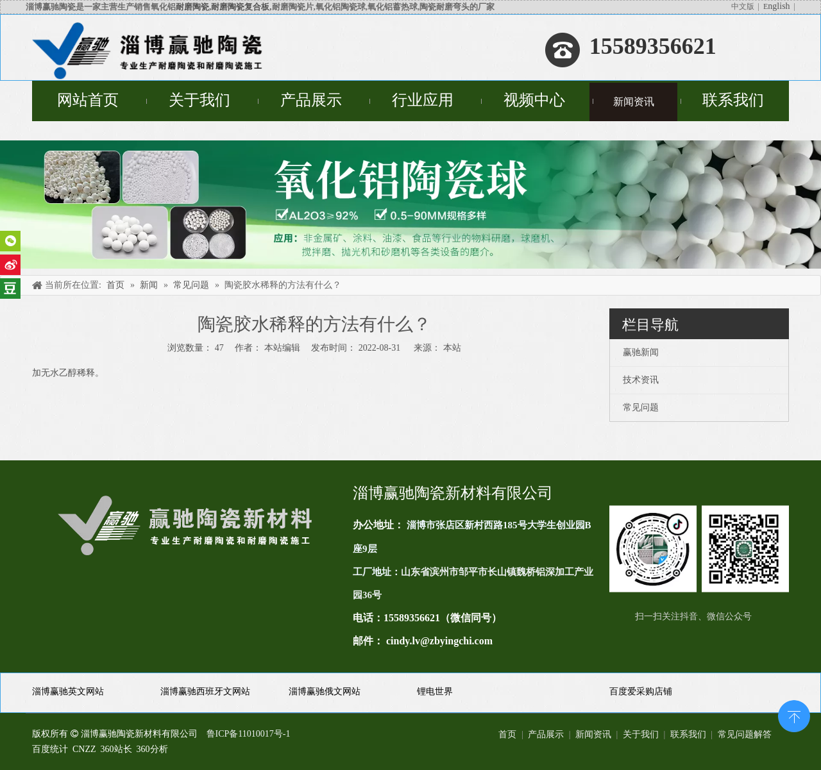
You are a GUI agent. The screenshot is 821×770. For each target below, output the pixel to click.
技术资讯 (641, 380)
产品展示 (546, 734)
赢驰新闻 (641, 352)
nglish (779, 6)
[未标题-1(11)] (699, 549)
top (794, 715)
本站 (452, 348)
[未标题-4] (410, 204)
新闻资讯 (593, 734)
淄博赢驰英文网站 (68, 691)
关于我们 (641, 734)
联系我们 (688, 734)
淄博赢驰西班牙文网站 (205, 691)
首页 (507, 734)
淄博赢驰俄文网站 (324, 691)
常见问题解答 (745, 734)
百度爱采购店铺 (640, 691)
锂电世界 (435, 691)
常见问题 (641, 407)
